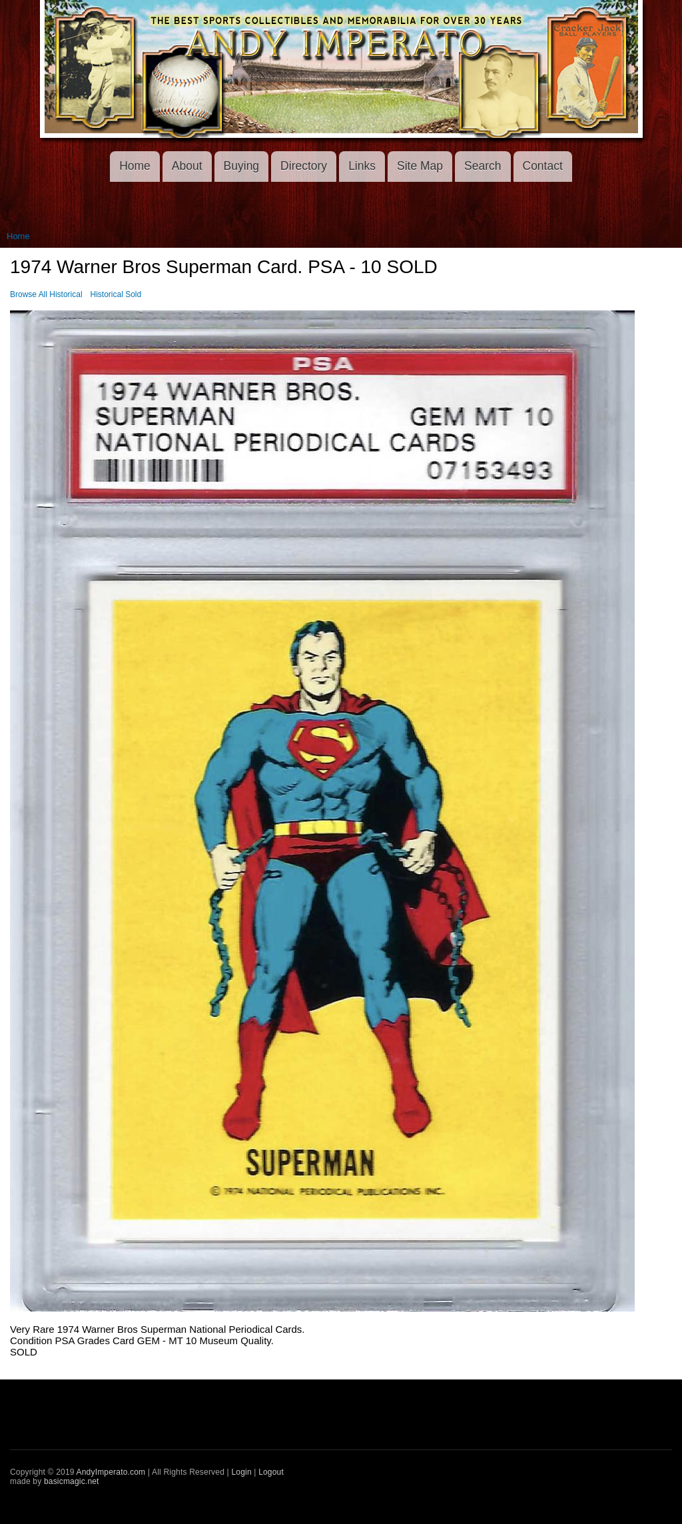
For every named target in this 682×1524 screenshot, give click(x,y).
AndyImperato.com (111, 1472)
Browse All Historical (46, 294)
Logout (271, 1472)
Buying (242, 166)
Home (135, 166)
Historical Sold (116, 294)
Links (362, 166)
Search (482, 166)
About (187, 166)
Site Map (420, 166)
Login (241, 1472)
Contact (543, 166)
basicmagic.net (71, 1481)
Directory (303, 166)
